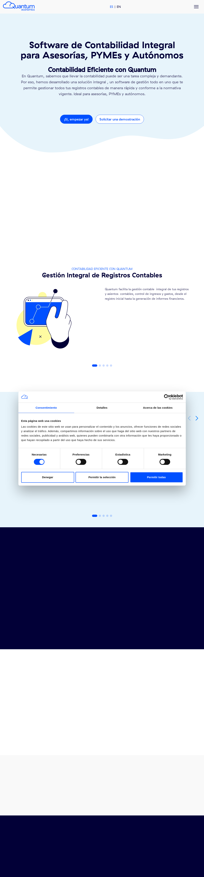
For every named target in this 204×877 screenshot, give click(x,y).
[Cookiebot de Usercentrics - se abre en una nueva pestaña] (166, 397)
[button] (94, 365)
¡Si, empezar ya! (76, 119)
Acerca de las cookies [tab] (158, 407)
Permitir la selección (102, 477)
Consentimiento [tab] (46, 407)
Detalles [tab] (102, 407)
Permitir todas (156, 477)
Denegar (47, 477)
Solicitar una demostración (119, 119)
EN (119, 7)
